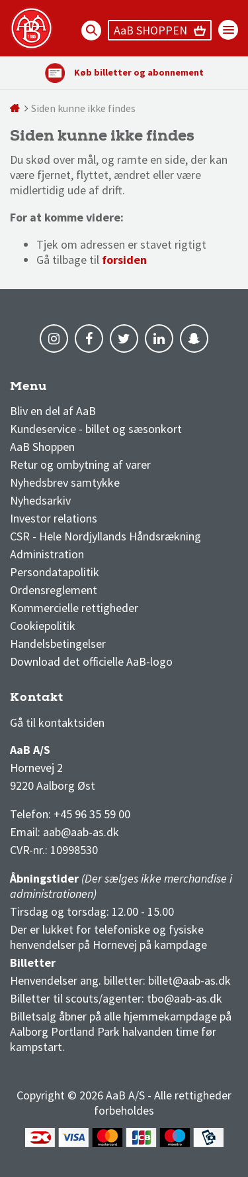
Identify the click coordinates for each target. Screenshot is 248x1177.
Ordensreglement (55, 589)
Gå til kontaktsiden (57, 722)
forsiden (124, 259)
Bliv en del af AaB (53, 410)
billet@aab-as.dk (189, 980)
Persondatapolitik (54, 572)
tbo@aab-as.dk (184, 998)
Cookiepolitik (42, 625)
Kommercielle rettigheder (74, 607)
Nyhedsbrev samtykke (65, 482)
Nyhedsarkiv (40, 500)
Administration (47, 554)
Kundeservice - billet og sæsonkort (96, 428)
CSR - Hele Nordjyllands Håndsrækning (105, 536)
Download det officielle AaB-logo (91, 661)
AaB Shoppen (42, 446)
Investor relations (53, 518)
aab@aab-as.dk (81, 831)
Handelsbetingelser (58, 643)
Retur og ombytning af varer (80, 464)
